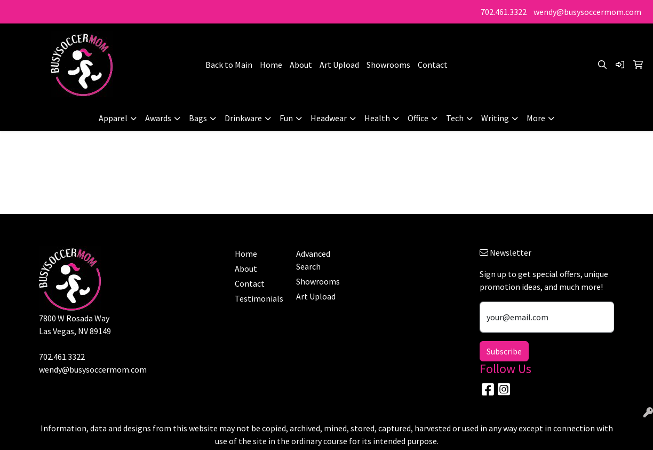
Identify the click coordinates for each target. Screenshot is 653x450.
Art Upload (339, 64)
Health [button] (377, 118)
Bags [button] (198, 118)
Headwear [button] (328, 118)
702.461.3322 (504, 11)
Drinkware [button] (243, 118)
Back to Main (228, 64)
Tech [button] (455, 118)
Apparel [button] (113, 118)
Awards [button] (158, 118)
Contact (433, 64)
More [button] (536, 118)
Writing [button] (495, 118)
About (301, 64)
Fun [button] (286, 118)
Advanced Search (313, 260)
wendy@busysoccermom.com (587, 11)
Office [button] (418, 118)
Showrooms (388, 64)
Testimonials (259, 298)
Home (271, 64)
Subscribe (504, 351)
